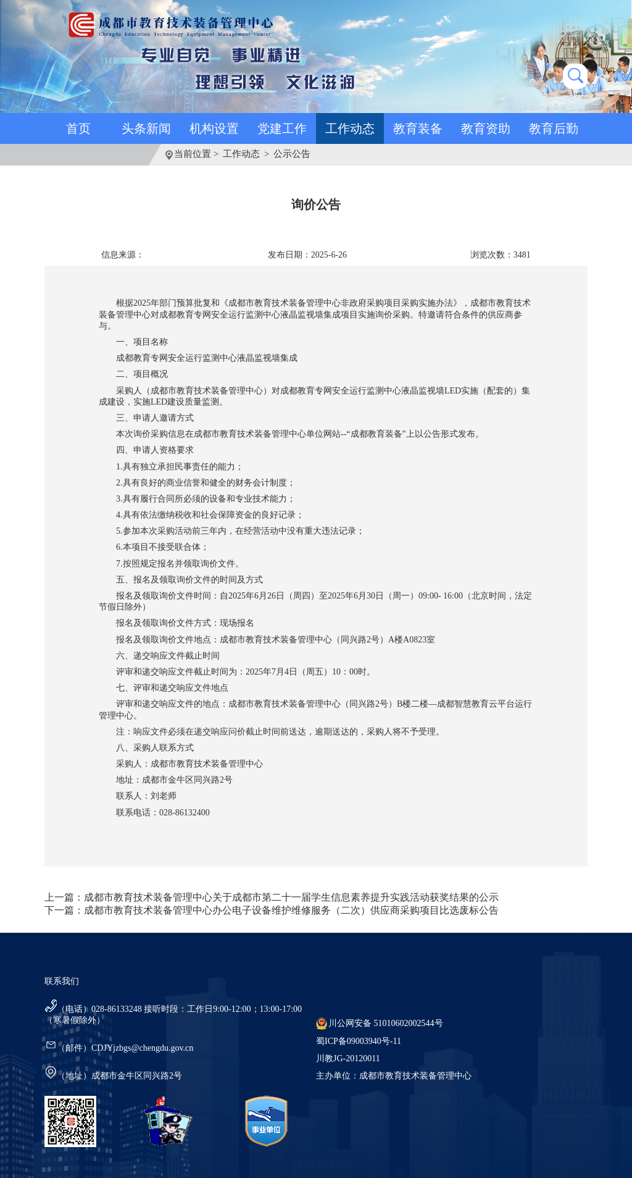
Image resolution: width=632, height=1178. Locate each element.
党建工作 (282, 128)
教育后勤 (553, 128)
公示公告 (291, 154)
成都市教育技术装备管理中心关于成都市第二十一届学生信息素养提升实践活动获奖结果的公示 (291, 897)
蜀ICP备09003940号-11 (358, 1041)
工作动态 (350, 128)
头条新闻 (146, 128)
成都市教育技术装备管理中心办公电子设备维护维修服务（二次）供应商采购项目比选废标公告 (291, 910)
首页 (78, 128)
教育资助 (485, 128)
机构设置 (214, 128)
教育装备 (418, 128)
